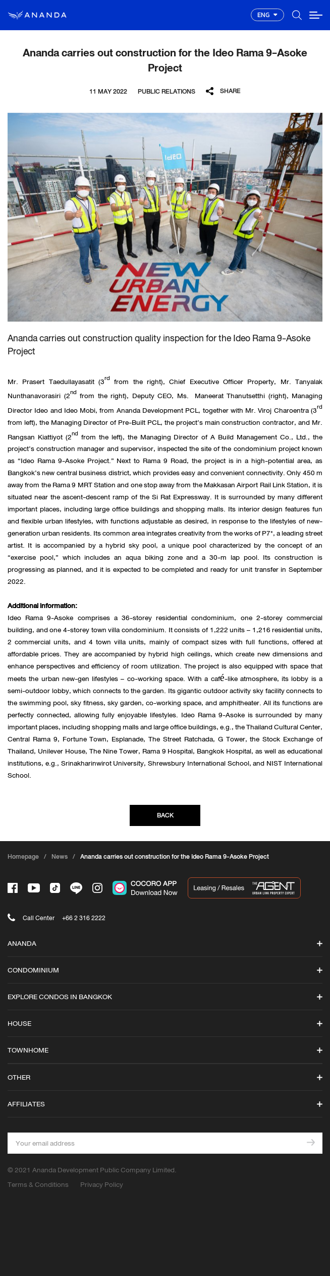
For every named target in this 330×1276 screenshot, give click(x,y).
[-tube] (34, 887)
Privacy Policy (101, 1184)
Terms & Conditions (38, 1184)
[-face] (13, 888)
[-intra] (97, 888)
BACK (165, 815)
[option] (165, 217)
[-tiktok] (55, 888)
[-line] (76, 888)
